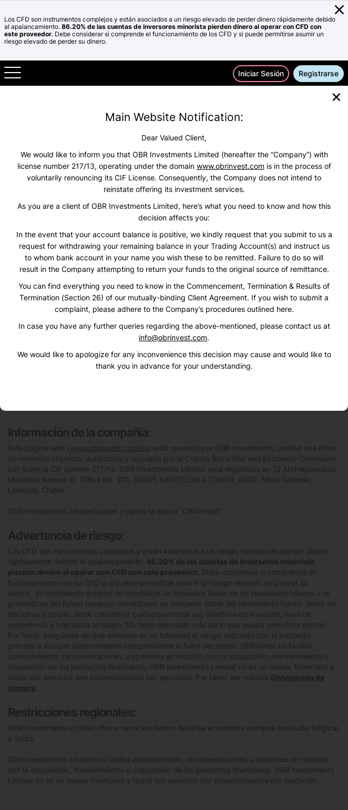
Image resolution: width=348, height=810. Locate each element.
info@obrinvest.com (173, 337)
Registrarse (319, 73)
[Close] (336, 96)
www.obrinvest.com (230, 165)
